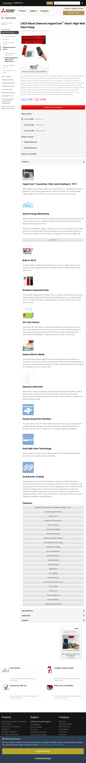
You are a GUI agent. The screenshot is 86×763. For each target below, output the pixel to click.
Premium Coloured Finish (53, 520)
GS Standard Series (9, 36)
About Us (62, 721)
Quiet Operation (53, 560)
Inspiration (63, 734)
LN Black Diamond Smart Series (11, 54)
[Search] (67, 3)
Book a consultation (74, 9)
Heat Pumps (10, 18)
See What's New (65, 724)
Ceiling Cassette (7, 80)
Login (50, 3)
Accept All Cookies (43, 751)
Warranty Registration (38, 732)
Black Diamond (30, 148)
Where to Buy (74, 13)
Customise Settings (43, 758)
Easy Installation (53, 599)
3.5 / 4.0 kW (29, 125)
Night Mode (53, 569)
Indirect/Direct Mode (53, 529)
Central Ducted (7, 89)
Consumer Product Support (40, 721)
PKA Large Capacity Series (9, 71)
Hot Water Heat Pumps (10, 734)
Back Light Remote (53, 551)
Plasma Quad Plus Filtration (53, 538)
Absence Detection (53, 534)
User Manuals (35, 724)
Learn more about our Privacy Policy (51, 745)
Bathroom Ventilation (9, 732)
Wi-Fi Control (6, 724)
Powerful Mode (53, 564)
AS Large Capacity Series (9, 66)
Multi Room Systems (8, 92)
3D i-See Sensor (53, 525)
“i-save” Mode (53, 586)
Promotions (63, 732)
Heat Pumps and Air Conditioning (14, 721)
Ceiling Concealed (8, 86)
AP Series (6, 39)
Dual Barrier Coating (53, 547)
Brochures (34, 729)
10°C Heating (53, 573)
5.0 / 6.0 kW (29, 131)
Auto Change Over (53, 595)
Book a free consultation (53, 107)
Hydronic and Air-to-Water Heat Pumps (9, 107)
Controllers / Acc (7, 96)
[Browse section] (2, 18)
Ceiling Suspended (8, 83)
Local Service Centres (38, 735)
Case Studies (64, 729)
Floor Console (6, 76)
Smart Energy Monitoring (53, 512)
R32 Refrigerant (53, 577)
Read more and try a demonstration (34, 68)
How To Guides (36, 727)
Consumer (7, 3)
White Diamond (30, 142)
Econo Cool (53, 591)
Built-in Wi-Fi (53, 516)
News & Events (64, 727)
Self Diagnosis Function (53, 604)
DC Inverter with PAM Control (53, 582)
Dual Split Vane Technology (53, 542)
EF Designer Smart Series (9, 43)
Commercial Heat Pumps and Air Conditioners (8, 101)
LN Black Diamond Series (9, 48)
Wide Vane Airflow (53, 555)
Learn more (53, 240)
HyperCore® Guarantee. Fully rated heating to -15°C (53, 507)
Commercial (18, 3)
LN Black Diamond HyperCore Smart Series (11, 59)
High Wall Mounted (8, 32)
